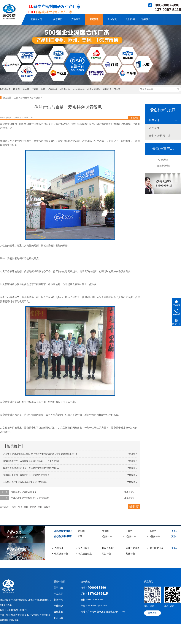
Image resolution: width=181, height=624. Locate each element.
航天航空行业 (156, 548)
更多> (174, 531)
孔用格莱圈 (163, 159)
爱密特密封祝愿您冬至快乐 (24, 492)
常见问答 (154, 127)
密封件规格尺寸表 (160, 135)
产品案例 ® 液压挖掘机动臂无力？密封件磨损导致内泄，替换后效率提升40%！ (40, 454)
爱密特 (33, 507)
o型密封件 (65, 89)
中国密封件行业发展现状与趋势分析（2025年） (25, 482)
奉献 (26, 507)
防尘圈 (16, 89)
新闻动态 (35, 97)
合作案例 (130, 19)
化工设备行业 (61, 553)
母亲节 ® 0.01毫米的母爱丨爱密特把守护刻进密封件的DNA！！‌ (33, 468)
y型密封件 (52, 89)
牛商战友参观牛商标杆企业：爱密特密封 (30, 498)
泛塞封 (35, 89)
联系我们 (146, 19)
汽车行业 (58, 548)
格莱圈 (25, 89)
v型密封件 (155, 536)
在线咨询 (152, 613)
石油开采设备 (132, 548)
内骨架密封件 (93, 89)
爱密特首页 (36, 19)
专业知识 (112, 19)
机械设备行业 (109, 548)
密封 (40, 507)
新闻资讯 (93, 19)
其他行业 (130, 553)
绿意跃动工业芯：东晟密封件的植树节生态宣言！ (26, 475)
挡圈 (43, 89)
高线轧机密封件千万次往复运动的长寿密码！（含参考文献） (31, 461)
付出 (20, 507)
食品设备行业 (85, 553)
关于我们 (57, 19)
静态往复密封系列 (63, 536)
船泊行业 (106, 553)
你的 (14, 507)
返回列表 (134, 118)
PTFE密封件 (78, 89)
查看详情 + (129, 492)
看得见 (47, 507)
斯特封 (153, 531)
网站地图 (4, 620)
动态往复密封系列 (63, 531)
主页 (16, 97)
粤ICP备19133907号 (18, 610)
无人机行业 (83, 548)
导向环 (117, 89)
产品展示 (75, 19)
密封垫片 (107, 89)
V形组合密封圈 (163, 165)
